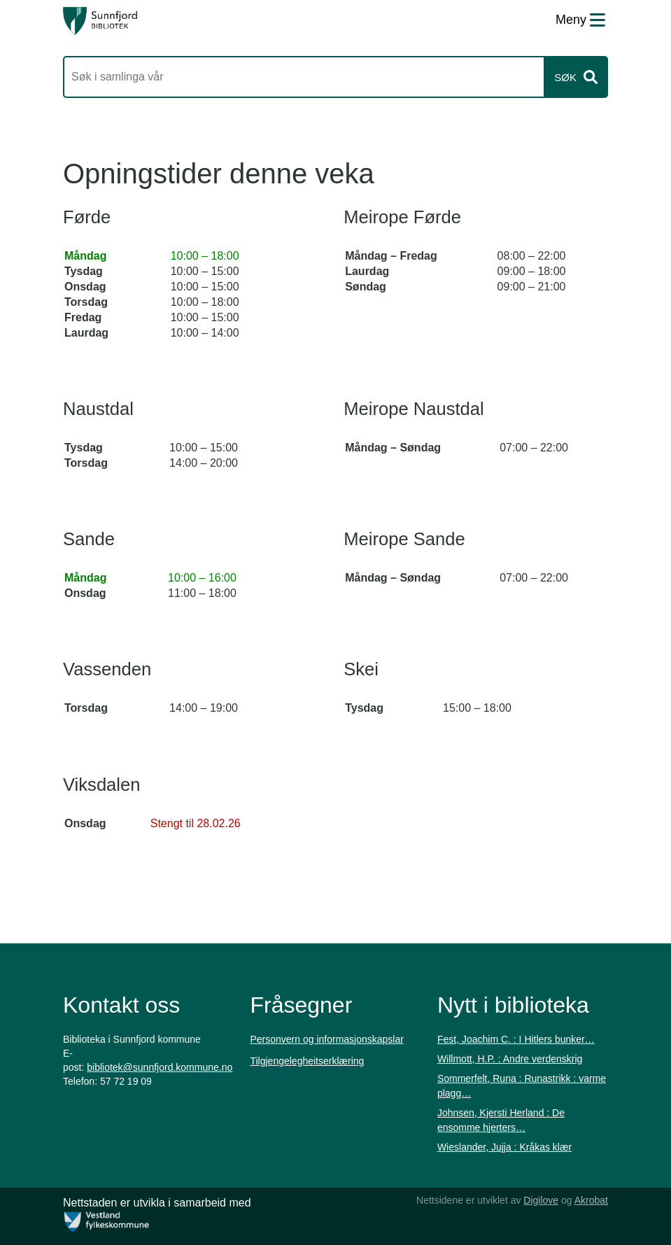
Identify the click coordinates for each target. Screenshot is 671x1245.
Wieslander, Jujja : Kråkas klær (504, 1147)
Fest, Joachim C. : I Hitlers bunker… (516, 1039)
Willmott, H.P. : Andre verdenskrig (509, 1058)
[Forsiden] (100, 21)
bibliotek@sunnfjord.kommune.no (159, 1067)
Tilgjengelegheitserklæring (307, 1061)
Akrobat (591, 1200)
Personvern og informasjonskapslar (326, 1039)
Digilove (540, 1200)
